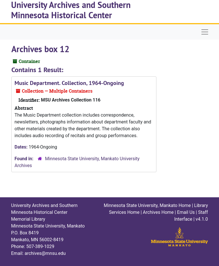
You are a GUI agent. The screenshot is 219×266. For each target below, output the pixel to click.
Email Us (186, 212)
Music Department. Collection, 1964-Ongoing (69, 83)
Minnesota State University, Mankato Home (147, 205)
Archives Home (158, 212)
